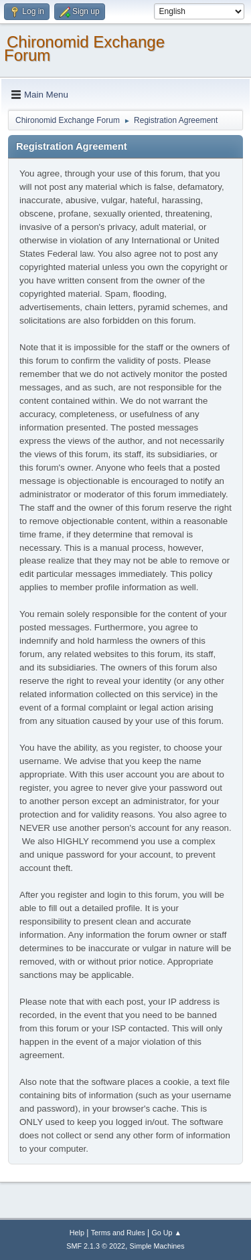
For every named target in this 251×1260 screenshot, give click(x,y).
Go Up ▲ (166, 1233)
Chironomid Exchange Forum (84, 48)
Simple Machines (157, 1246)
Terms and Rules (118, 1233)
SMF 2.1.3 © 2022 (95, 1246)
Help (77, 1233)
